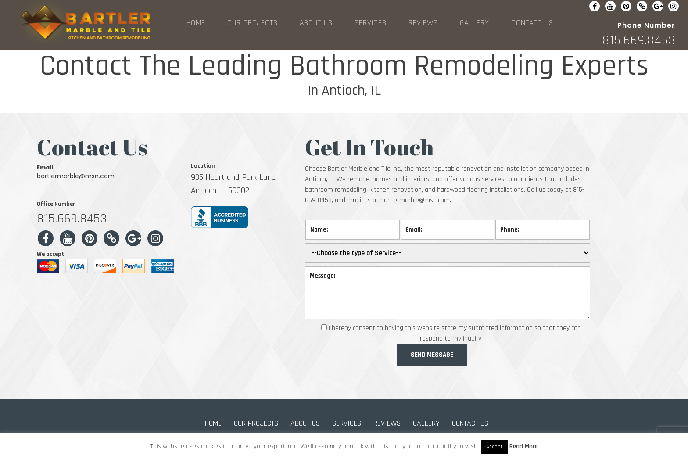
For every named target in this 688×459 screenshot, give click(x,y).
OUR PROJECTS (252, 23)
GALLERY (474, 23)
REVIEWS (423, 23)
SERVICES (371, 23)
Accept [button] (494, 446)
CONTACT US (532, 23)
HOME (195, 23)
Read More (523, 446)
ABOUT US (316, 23)
